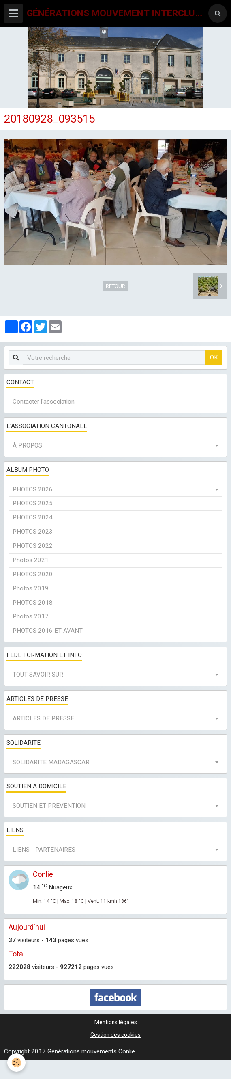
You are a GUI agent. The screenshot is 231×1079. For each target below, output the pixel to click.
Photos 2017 (31, 616)
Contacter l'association (44, 401)
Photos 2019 (31, 588)
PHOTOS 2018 (33, 602)
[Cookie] (16, 1062)
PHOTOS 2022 (33, 545)
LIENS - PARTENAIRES (44, 849)
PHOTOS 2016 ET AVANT (48, 630)
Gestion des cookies (115, 1034)
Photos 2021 (31, 560)
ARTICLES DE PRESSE (43, 718)
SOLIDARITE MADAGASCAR (51, 762)
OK (214, 357)
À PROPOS (27, 445)
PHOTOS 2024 (33, 517)
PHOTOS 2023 (33, 531)
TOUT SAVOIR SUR (38, 674)
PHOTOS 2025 (33, 503)
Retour (115, 286)
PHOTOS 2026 (33, 489)
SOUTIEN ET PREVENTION (49, 805)
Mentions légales (115, 1022)
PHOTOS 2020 (33, 574)
